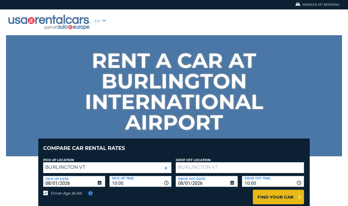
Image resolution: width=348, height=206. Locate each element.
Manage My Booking (318, 5)
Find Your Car (275, 192)
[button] (165, 163)
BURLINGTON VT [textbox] (65, 163)
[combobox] (140, 177)
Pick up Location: (58, 156)
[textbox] (240, 163)
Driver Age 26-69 (66, 189)
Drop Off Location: (193, 156)
